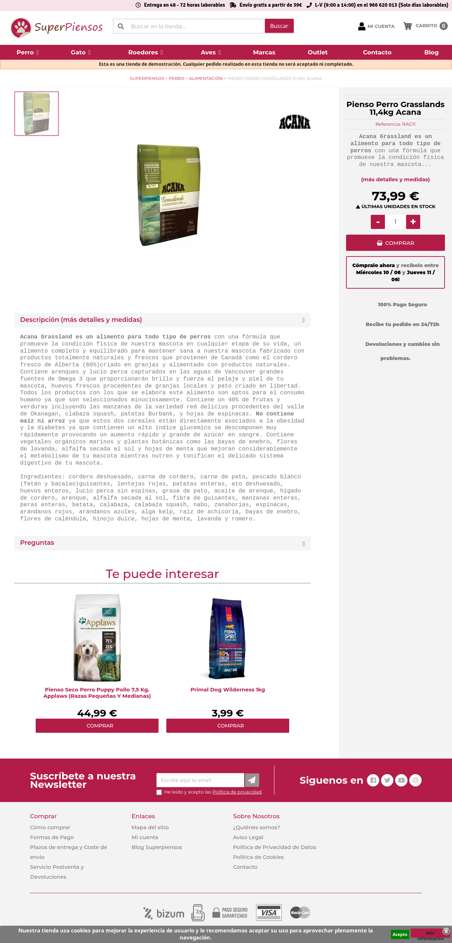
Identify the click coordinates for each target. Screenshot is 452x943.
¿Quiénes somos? (256, 827)
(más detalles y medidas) (395, 179)
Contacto (245, 867)
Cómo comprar (50, 827)
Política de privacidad (236, 792)
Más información (430, 934)
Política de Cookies (258, 857)
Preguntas (37, 543)
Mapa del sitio (150, 827)
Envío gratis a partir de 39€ (270, 5)
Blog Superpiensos (156, 847)
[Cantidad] (395, 222)
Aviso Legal (248, 837)
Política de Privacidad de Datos (274, 847)
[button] (27, 52)
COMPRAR (399, 243)
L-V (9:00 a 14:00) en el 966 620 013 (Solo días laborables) (381, 5)
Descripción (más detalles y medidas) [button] (81, 320)
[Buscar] (203, 26)
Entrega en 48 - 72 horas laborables (184, 5)
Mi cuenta (144, 837)
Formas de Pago (52, 837)
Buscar (279, 26)
